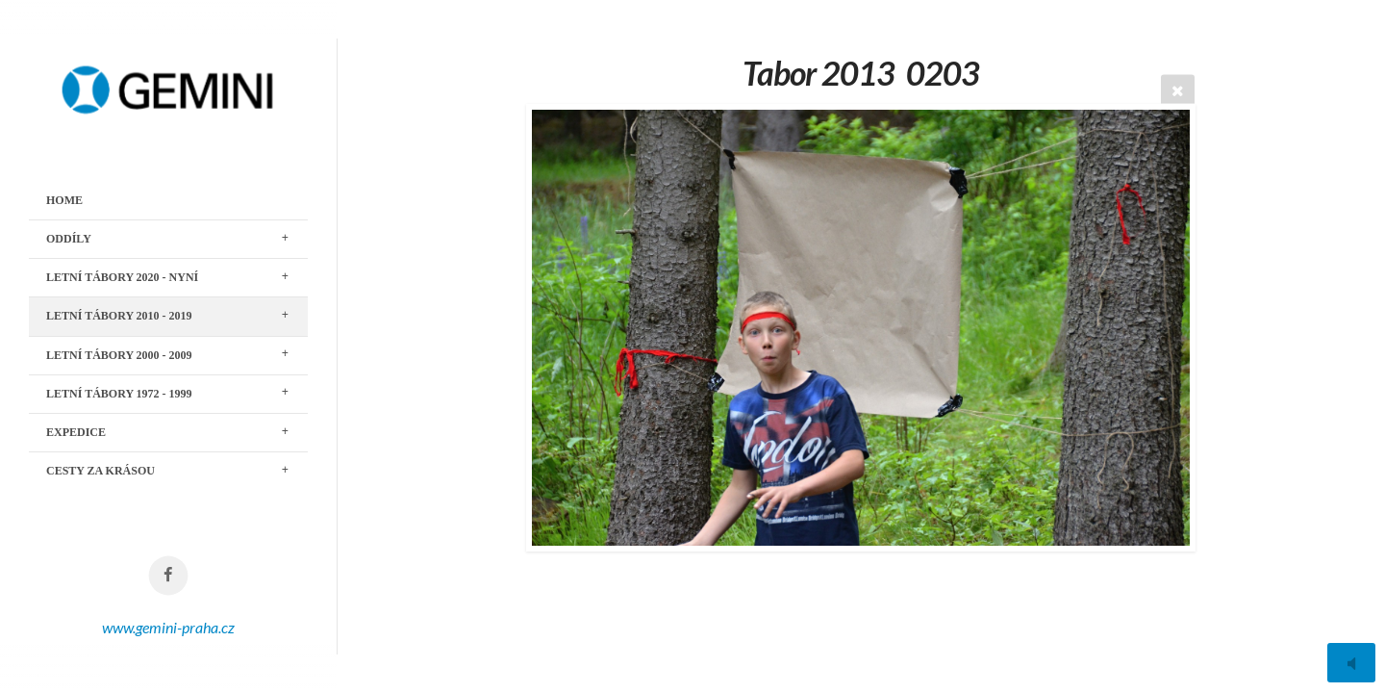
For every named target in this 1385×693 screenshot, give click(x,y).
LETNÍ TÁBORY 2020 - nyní (122, 277)
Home (64, 200)
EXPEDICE (76, 432)
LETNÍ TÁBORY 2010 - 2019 (119, 315)
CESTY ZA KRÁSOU (100, 470)
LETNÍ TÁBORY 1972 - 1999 (119, 393)
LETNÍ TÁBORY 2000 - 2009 (119, 355)
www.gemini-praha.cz (168, 627)
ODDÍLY (68, 238)
